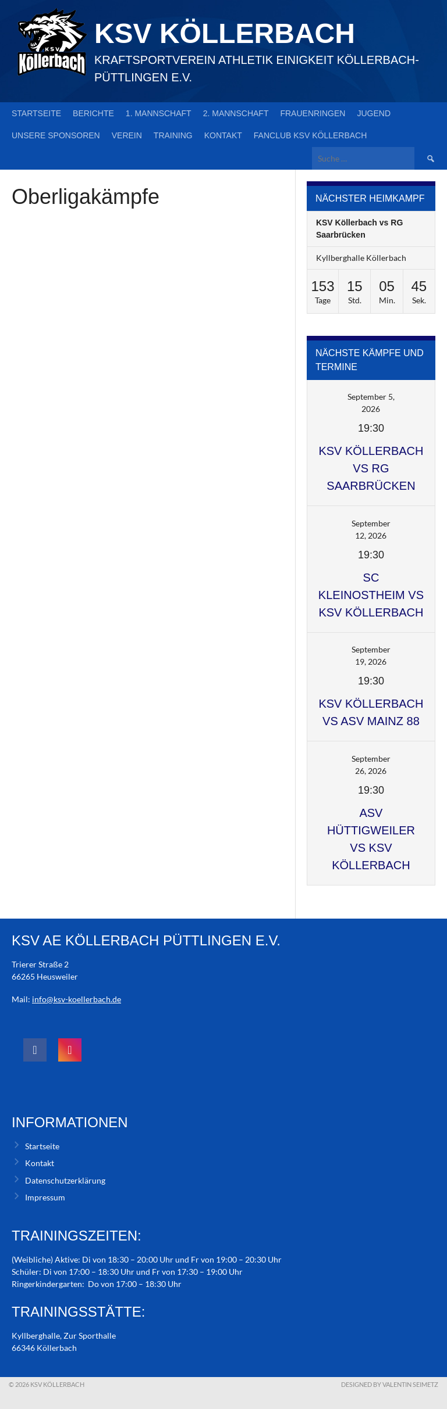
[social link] (35, 1050)
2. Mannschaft (236, 113)
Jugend (374, 113)
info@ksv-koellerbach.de (76, 999)
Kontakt (223, 135)
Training (173, 135)
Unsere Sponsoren (56, 135)
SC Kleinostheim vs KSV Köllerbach (371, 595)
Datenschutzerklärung (65, 1180)
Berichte (93, 113)
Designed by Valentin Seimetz (389, 1384)
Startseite (36, 113)
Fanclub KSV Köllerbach (310, 135)
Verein (127, 135)
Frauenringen (312, 113)
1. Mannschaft (158, 113)
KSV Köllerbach (224, 33)
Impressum (45, 1197)
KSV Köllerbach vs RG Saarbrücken (370, 468)
